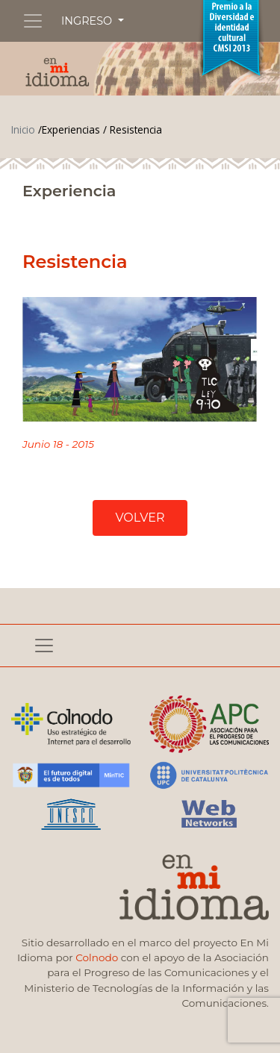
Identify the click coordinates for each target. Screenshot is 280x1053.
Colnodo (96, 957)
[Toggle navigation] (33, 21)
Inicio (23, 129)
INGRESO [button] (88, 21)
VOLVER (139, 517)
